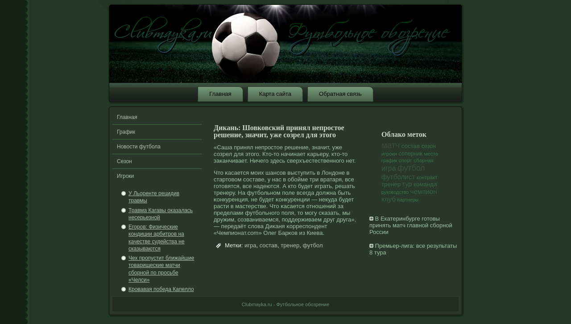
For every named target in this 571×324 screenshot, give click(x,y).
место (431, 153)
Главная (220, 93)
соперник (410, 154)
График (126, 132)
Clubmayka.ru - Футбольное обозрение (285, 304)
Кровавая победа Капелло (161, 289)
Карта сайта (275, 93)
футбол (312, 245)
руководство (395, 192)
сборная (423, 160)
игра (250, 245)
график (389, 160)
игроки (389, 153)
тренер (290, 245)
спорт (405, 160)
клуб (388, 199)
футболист (398, 176)
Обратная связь (340, 93)
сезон (429, 146)
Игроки (125, 176)
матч (390, 145)
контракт (427, 177)
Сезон (124, 161)
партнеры (408, 199)
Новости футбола (139, 147)
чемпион (423, 191)
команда (425, 184)
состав (268, 245)
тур (407, 184)
